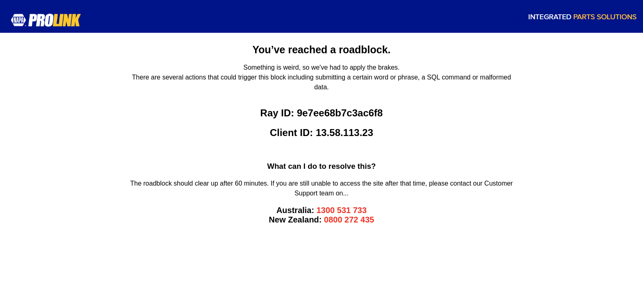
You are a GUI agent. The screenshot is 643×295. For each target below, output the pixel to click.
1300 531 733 (342, 210)
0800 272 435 (349, 219)
